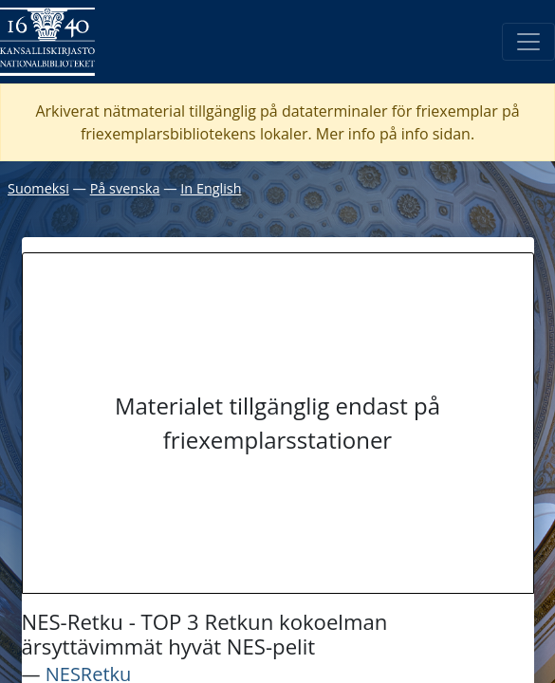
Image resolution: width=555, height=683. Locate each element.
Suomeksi (38, 188)
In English (210, 188)
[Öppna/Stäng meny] (528, 42)
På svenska (125, 188)
